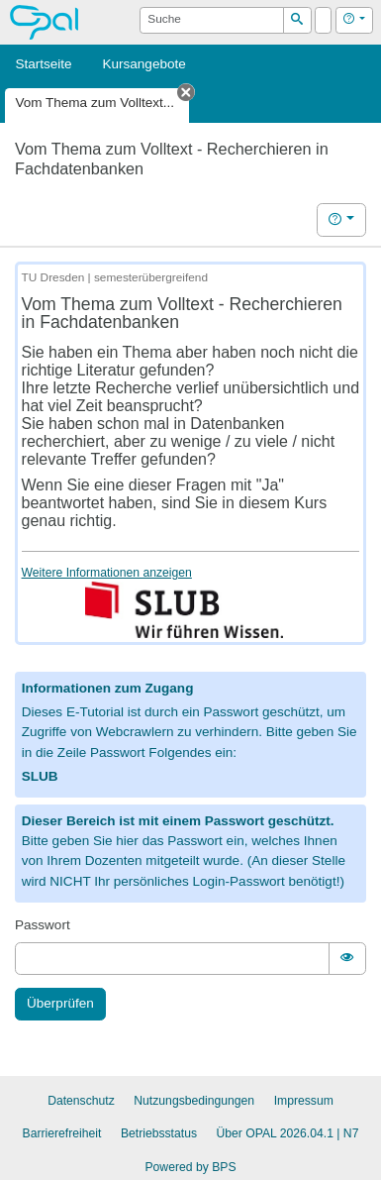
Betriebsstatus (159, 1133)
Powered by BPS (190, 1167)
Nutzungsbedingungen (194, 1101)
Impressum (303, 1101)
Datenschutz (81, 1101)
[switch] (347, 958)
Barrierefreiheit (62, 1133)
